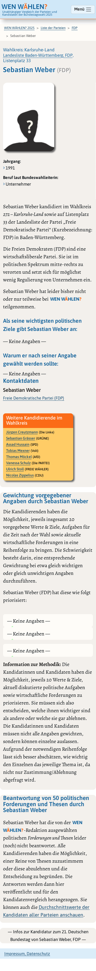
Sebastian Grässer (20, 438)
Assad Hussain (17, 444)
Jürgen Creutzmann (22, 432)
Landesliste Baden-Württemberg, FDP (38, 55)
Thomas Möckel (19, 457)
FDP (74, 28)
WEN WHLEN (24, 7)
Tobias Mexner (18, 451)
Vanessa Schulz (18, 463)
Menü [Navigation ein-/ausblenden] (83, 9)
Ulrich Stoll (15, 469)
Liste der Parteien (53, 28)
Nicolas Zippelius (20, 475)
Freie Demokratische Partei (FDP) (33, 398)
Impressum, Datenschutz (27, 953)
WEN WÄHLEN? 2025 (19, 28)
